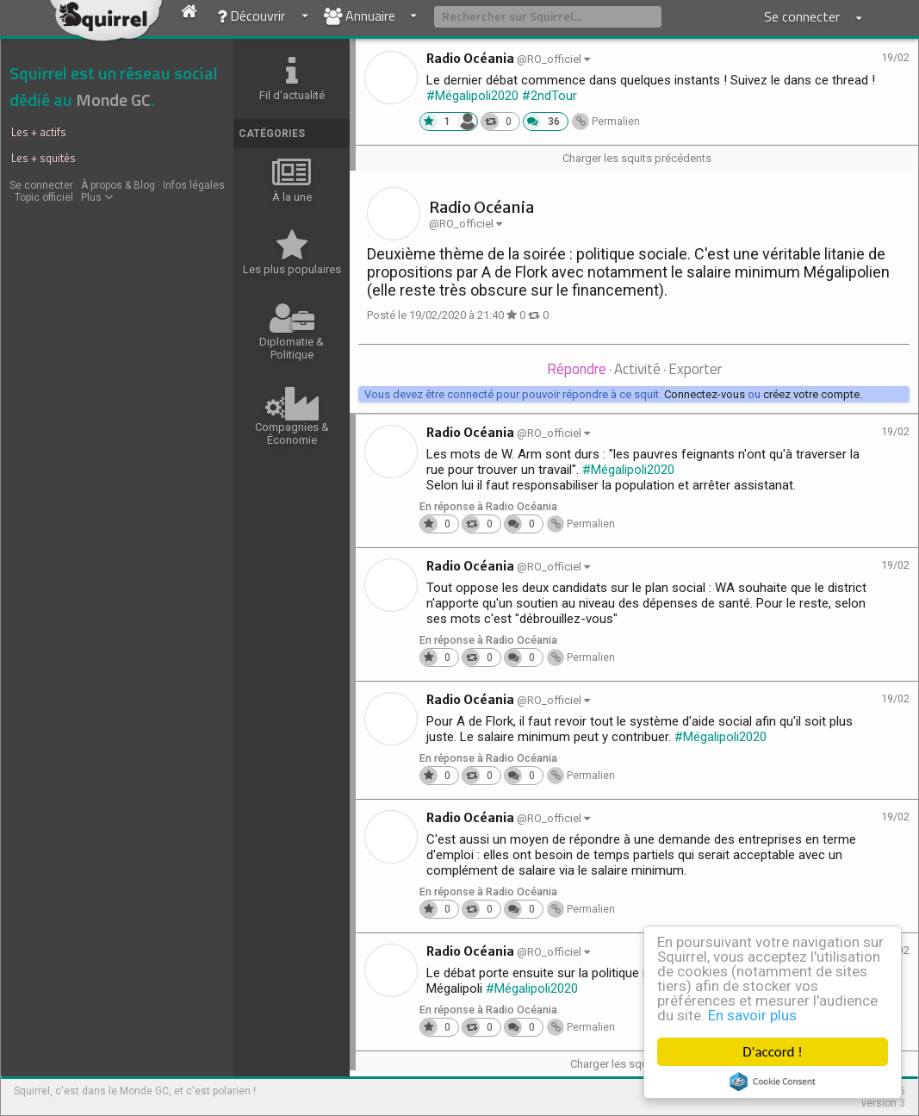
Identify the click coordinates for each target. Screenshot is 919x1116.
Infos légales (194, 185)
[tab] (576, 370)
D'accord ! (772, 1052)
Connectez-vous (704, 394)
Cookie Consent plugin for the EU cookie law (773, 1081)
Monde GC (113, 99)
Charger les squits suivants (637, 1063)
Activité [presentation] (637, 369)
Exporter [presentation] (695, 369)
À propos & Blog (118, 185)
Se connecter (41, 185)
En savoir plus (752, 1015)
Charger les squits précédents (636, 158)
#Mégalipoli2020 (472, 95)
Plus (97, 197)
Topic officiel (44, 197)
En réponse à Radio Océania (488, 506)
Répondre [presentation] (576, 369)
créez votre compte (811, 394)
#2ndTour (549, 95)
